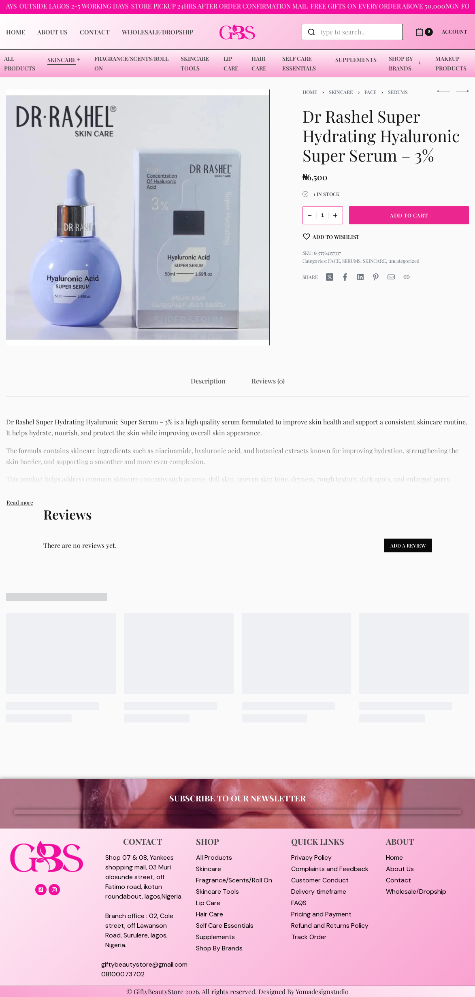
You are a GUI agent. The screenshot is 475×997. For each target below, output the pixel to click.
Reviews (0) (268, 381)
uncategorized (404, 261)
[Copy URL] (406, 277)
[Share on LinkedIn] (360, 277)
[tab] (208, 381)
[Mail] (391, 277)
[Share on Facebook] (345, 277)
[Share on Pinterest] (375, 277)
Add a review (408, 545)
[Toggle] (20, 502)
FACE (370, 92)
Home (309, 92)
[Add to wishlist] (331, 236)
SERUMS (398, 92)
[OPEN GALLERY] (138, 217)
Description (208, 381)
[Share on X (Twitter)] (329, 277)
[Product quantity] (322, 215)
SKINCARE (341, 92)
